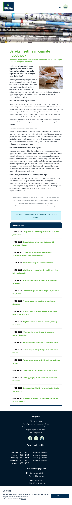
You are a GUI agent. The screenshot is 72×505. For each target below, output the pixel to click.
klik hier (23, 500)
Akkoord (60, 497)
